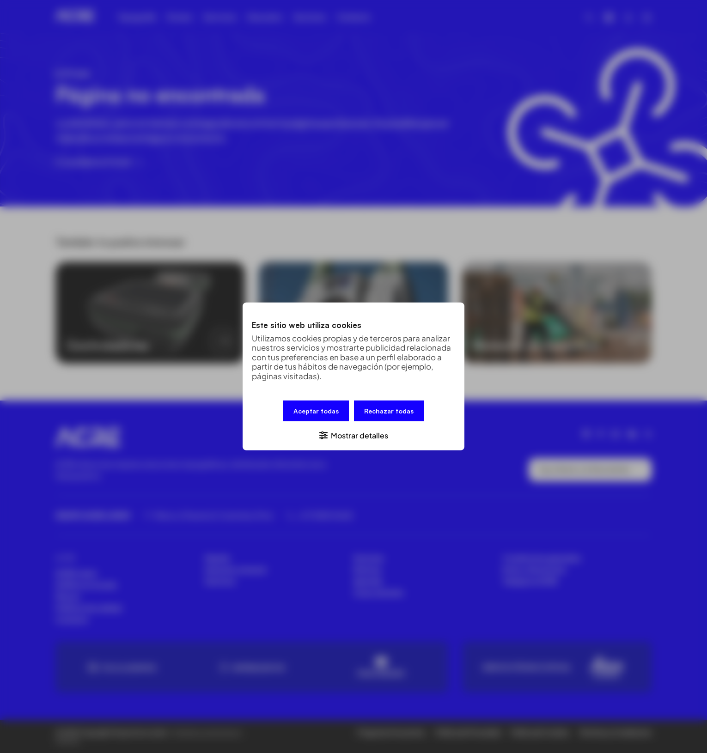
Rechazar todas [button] (389, 411)
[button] (353, 435)
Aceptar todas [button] (316, 411)
